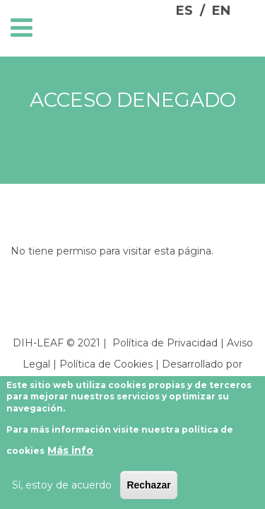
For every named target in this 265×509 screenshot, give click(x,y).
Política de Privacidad (165, 343)
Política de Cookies (106, 364)
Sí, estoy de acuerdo (62, 485)
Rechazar (148, 485)
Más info (70, 450)
